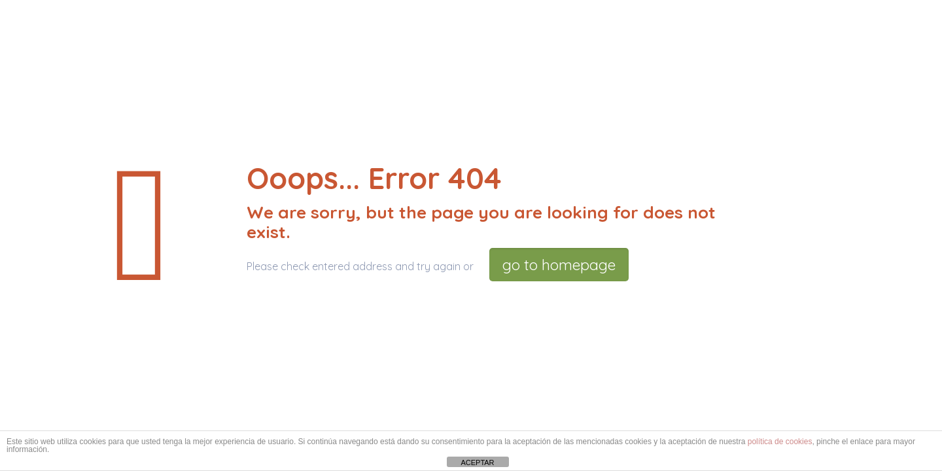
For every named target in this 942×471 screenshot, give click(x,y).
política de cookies (780, 441)
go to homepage (559, 264)
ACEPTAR (477, 462)
